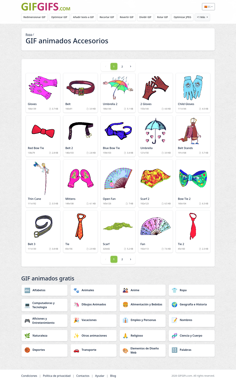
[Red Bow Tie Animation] (43, 136)
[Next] (130, 66)
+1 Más (205, 17)
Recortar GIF (108, 17)
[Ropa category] (192, 290)
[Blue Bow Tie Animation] (118, 136)
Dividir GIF (148, 17)
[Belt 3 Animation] (43, 231)
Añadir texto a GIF (84, 17)
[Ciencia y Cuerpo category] (192, 335)
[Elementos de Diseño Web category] (143, 350)
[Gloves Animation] (43, 92)
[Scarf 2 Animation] (155, 183)
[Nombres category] (192, 319)
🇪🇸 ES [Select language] (207, 6)
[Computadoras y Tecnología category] (44, 305)
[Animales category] (94, 290)
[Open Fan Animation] (118, 183)
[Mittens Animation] (80, 183)
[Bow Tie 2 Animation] (193, 183)
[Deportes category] (44, 349)
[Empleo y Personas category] (143, 319)
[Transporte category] (94, 349)
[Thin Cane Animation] (43, 183)
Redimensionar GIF (35, 17)
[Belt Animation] (80, 92)
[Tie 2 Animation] (193, 231)
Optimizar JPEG (186, 17)
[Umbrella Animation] (155, 136)
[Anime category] (143, 290)
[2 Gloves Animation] (155, 92)
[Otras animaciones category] (94, 335)
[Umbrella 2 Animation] (118, 92)
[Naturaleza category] (44, 335)
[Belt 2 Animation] (80, 136)
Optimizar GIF (60, 17)
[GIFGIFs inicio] (45, 7)
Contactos (82, 376)
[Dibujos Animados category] (94, 304)
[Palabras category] (192, 349)
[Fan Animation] (155, 231)
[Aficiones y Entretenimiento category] (44, 320)
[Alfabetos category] (44, 290)
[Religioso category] (143, 335)
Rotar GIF (165, 17)
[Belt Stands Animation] (193, 136)
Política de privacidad (57, 376)
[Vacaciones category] (94, 319)
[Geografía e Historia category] (192, 304)
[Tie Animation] (80, 231)
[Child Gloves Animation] (193, 92)
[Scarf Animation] (118, 231)
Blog (113, 376)
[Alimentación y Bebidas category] (143, 304)
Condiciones (29, 376)
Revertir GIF (129, 17)
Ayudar (99, 376)
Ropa (29, 34)
